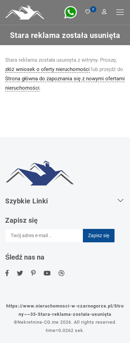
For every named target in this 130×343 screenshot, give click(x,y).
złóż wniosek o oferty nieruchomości (47, 69)
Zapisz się (98, 235)
